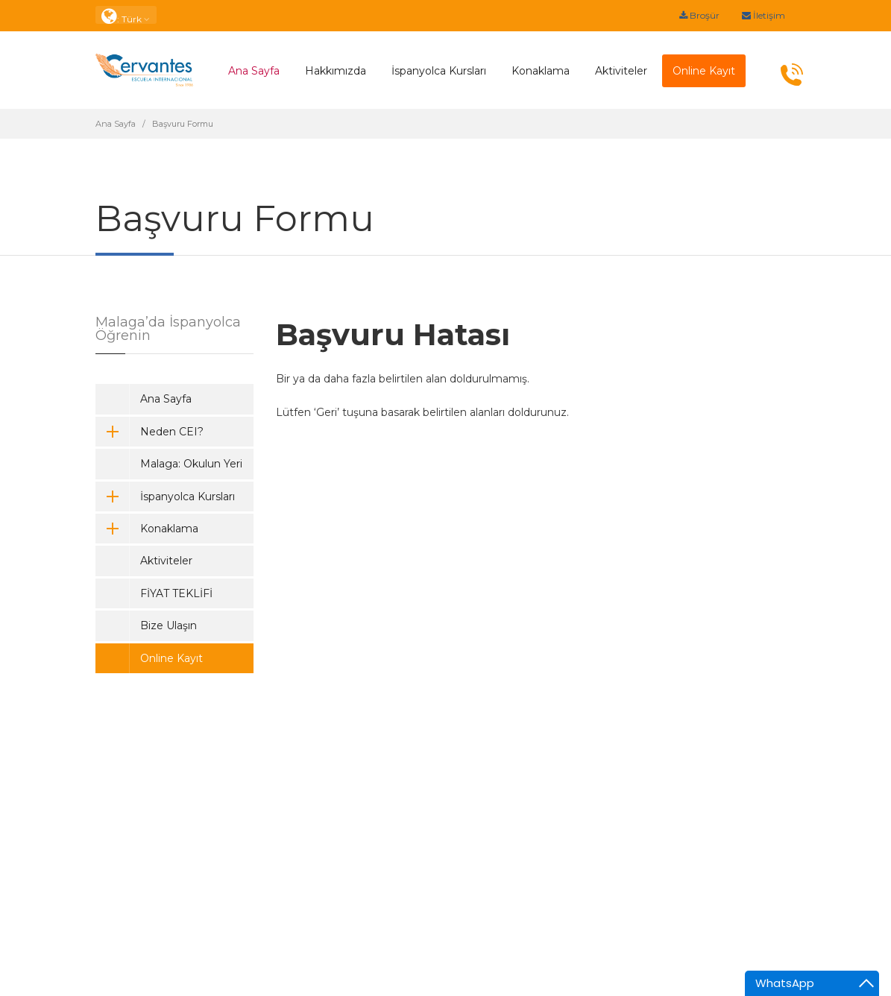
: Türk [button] (126, 15)
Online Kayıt (171, 658)
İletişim (763, 15)
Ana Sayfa (254, 71)
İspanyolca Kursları (438, 71)
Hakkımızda (335, 71)
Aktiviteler (621, 71)
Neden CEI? (149, 432)
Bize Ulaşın (168, 625)
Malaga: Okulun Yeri (191, 463)
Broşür (699, 15)
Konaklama (540, 71)
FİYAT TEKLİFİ (176, 593)
